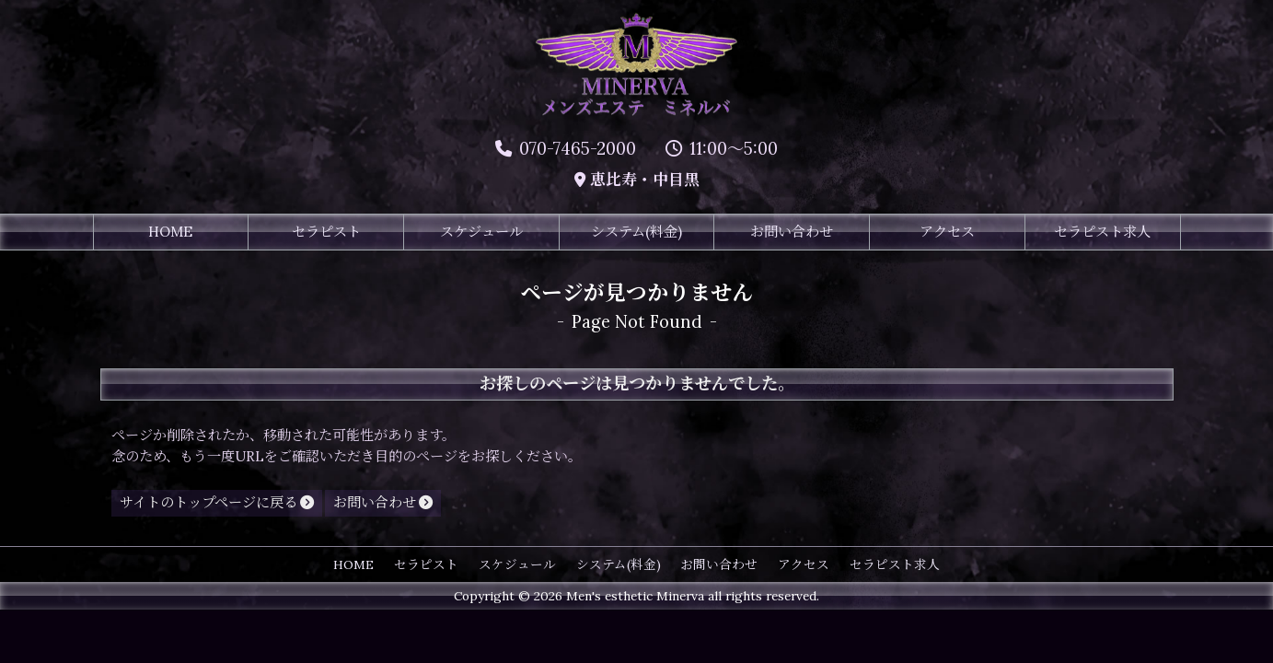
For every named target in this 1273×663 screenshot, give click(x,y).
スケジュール (481, 232)
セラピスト (326, 232)
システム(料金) (636, 232)
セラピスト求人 (1102, 232)
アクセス (947, 232)
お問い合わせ (791, 232)
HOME (170, 232)
